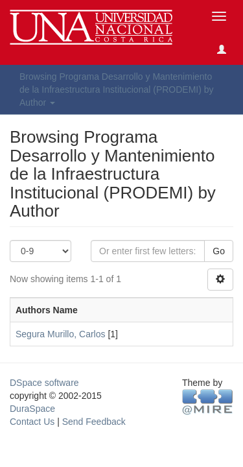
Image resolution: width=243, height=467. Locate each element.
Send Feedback (94, 421)
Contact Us (32, 421)
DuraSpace (32, 408)
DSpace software (44, 382)
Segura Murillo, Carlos (61, 334)
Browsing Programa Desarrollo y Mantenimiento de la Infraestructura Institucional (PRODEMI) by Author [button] (116, 89)
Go (219, 251)
